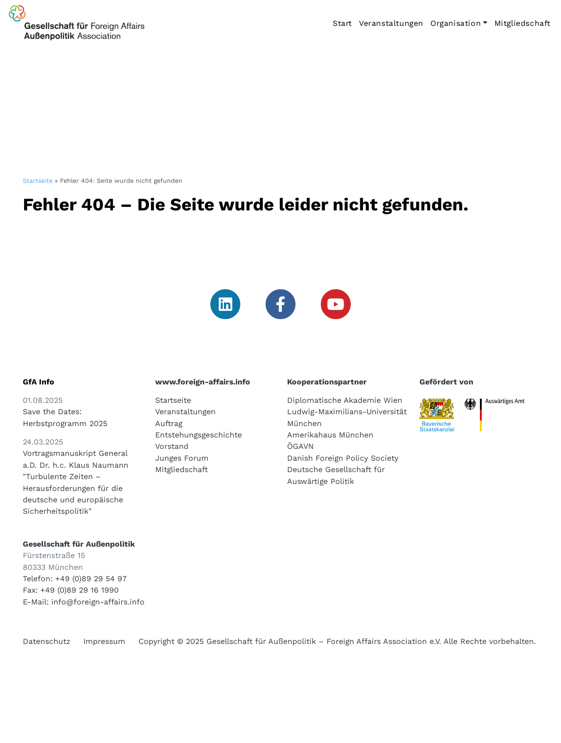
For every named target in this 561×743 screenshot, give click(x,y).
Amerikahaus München (330, 434)
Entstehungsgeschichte (198, 434)
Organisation (455, 23)
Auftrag (168, 423)
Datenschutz (46, 641)
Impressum (104, 641)
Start (342, 23)
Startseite (38, 180)
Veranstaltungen (391, 23)
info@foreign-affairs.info (98, 601)
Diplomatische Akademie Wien (344, 400)
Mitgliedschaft (522, 23)
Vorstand (171, 446)
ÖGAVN (300, 446)
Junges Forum (182, 458)
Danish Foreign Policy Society (342, 458)
